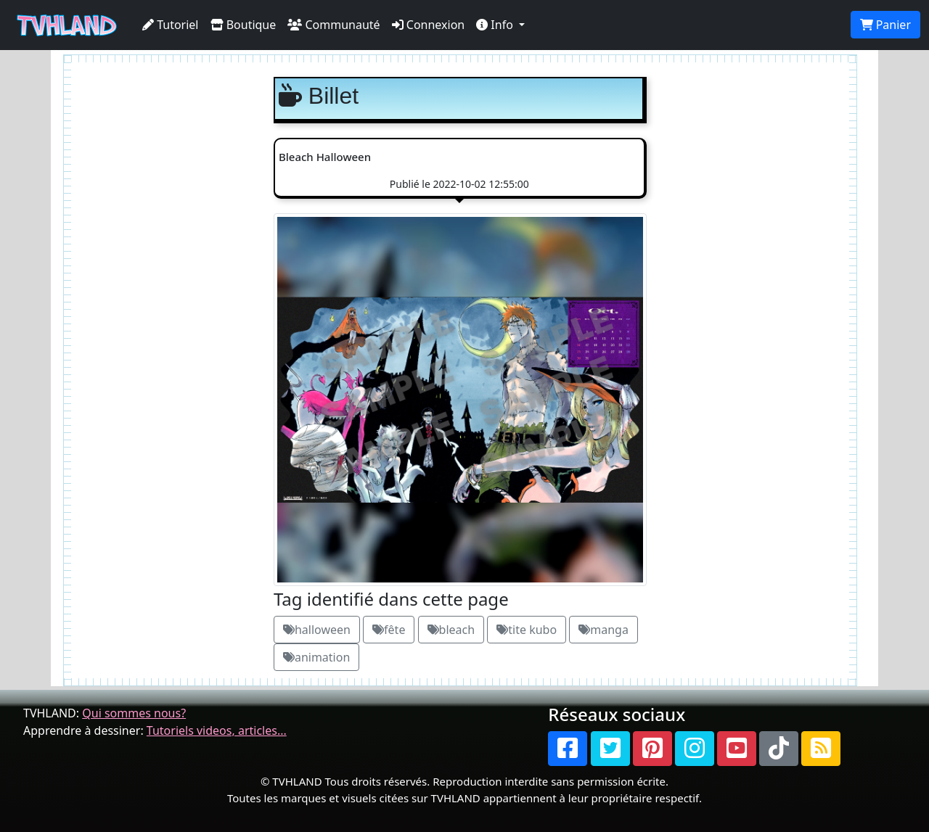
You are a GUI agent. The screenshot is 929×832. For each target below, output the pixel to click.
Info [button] (496, 25)
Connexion (428, 25)
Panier (885, 25)
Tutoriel (170, 25)
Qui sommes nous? (134, 713)
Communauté (333, 25)
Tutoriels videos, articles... (217, 730)
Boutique (243, 25)
